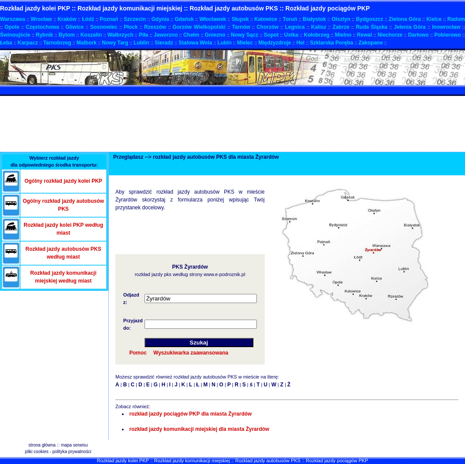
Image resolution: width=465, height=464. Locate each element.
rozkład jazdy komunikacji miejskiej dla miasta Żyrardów (199, 429)
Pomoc (138, 353)
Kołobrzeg (317, 35)
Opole (11, 27)
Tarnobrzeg (57, 43)
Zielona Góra (405, 19)
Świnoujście (15, 35)
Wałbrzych (121, 35)
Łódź (88, 19)
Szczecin (135, 19)
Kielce (433, 19)
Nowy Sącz (244, 35)
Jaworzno (166, 35)
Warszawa (12, 19)
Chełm (191, 35)
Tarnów (241, 27)
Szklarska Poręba (331, 43)
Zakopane (370, 43)
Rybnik (44, 35)
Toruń (290, 19)
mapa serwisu (74, 445)
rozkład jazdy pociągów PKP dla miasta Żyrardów (190, 414)
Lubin (224, 43)
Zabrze (341, 27)
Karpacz (27, 43)
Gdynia (160, 19)
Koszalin (91, 35)
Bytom (67, 35)
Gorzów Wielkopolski (199, 27)
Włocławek (212, 19)
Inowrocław (446, 27)
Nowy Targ (115, 43)
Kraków (66, 19)
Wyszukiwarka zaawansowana (190, 353)
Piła (143, 35)
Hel (301, 43)
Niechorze (389, 35)
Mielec (245, 43)
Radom (456, 19)
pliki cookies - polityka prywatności (58, 451)
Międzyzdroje (274, 43)
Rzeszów (155, 27)
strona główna (41, 445)
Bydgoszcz (369, 19)
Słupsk (240, 19)
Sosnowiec (104, 27)
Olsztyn (340, 19)
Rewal (364, 35)
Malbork (87, 43)
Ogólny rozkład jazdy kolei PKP (63, 181)
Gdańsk (184, 19)
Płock (131, 27)
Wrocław (41, 19)
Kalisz (319, 27)
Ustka (291, 35)
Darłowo (418, 35)
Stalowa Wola (195, 43)
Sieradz (164, 43)
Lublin (141, 43)
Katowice (265, 19)
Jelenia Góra (409, 27)
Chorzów (267, 27)
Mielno (343, 35)
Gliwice (74, 27)
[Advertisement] (158, 90)
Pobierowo (447, 35)
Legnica (295, 27)
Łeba (6, 43)
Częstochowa (42, 27)
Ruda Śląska (372, 27)
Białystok (314, 19)
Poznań (109, 19)
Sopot (271, 35)
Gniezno (215, 35)
